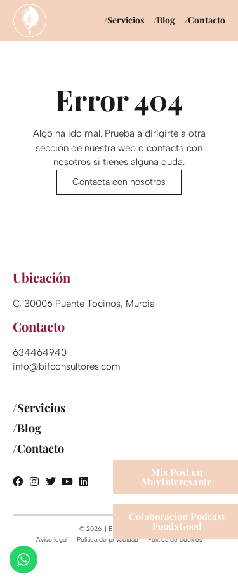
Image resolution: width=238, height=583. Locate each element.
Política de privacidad (107, 539)
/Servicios (124, 20)
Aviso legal (51, 539)
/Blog (164, 20)
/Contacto (205, 20)
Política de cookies (175, 539)
